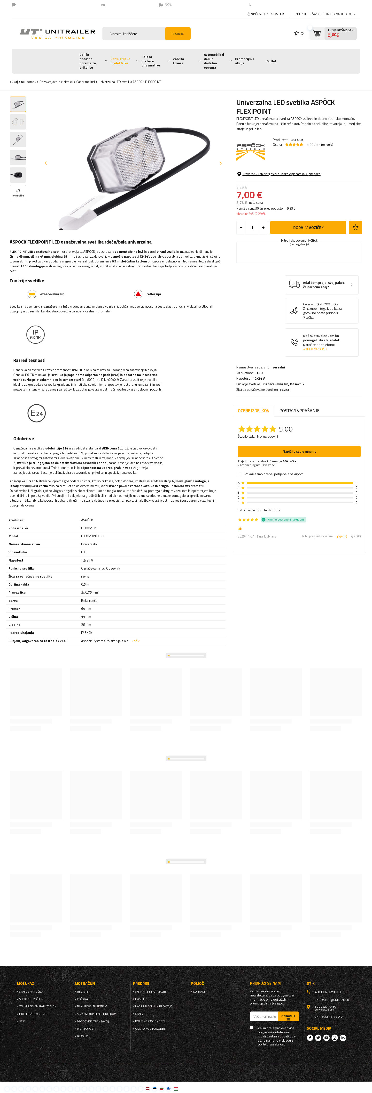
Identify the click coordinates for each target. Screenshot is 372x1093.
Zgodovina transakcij (93, 1021)
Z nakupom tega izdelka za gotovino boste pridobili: (322, 347)
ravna (284, 195)
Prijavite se (288, 1017)
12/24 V (259, 183)
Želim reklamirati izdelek (37, 1006)
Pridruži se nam (265, 983)
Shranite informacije (151, 991)
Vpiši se (257, 13)
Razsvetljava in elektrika (120, 61)
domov (31, 81)
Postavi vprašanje (299, 410)
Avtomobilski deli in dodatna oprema (214, 61)
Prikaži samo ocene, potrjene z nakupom (274, 474)
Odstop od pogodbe (150, 1028)
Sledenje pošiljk (31, 999)
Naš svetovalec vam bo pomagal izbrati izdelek (321, 379)
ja (342, 536)
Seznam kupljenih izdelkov (96, 1013)
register (277, 13)
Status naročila (31, 991)
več (134, 640)
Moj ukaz (25, 983)
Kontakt (260, 5)
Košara (82, 999)
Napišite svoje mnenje (299, 451)
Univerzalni (276, 172)
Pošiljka (141, 998)
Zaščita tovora (178, 61)
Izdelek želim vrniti (33, 1013)
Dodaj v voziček (308, 264)
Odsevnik (297, 189)
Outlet (271, 61)
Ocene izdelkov (253, 410)
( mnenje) (326, 144)
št (356, 536)
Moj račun (85, 983)
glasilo (82, 1036)
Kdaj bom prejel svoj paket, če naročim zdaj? (324, 321)
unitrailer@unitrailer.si (127, 5)
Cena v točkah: (313, 341)
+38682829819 (314, 386)
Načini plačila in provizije (153, 1006)
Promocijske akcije (244, 61)
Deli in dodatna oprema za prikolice (87, 61)
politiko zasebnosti (150, 1021)
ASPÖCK (297, 139)
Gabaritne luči (85, 81)
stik (22, 1021)
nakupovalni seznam (92, 1006)
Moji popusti (86, 1028)
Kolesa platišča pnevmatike (151, 61)
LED (260, 178)
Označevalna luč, (283, 189)
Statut (140, 1013)
